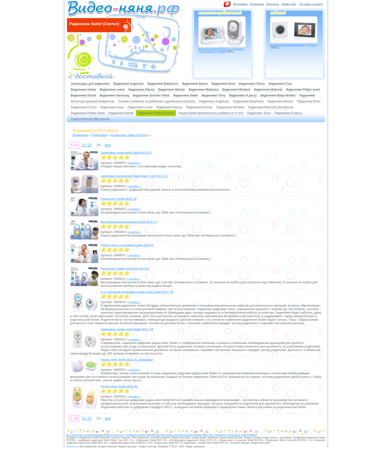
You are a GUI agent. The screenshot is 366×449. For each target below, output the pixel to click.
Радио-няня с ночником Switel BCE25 (127, 245)
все (108, 145)
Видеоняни (240, 4)
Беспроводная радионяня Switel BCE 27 (129, 222)
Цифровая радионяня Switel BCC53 (126, 152)
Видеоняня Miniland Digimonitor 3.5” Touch (293, 45)
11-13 (86, 145)
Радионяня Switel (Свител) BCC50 (125, 268)
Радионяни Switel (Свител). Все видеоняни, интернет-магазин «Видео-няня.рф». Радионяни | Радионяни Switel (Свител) (191, 435)
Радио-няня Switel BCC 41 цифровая (127, 359)
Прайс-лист (288, 4)
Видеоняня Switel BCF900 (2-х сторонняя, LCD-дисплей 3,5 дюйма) (221, 50)
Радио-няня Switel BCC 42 (119, 386)
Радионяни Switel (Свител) (156, 113)
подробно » (134, 163)
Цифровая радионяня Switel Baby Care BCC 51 (134, 176)
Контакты (272, 4)
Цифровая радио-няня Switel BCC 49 (127, 329)
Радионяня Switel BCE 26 (119, 199)
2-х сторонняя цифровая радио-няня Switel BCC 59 (137, 292)
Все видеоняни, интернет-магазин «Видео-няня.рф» (95, 435)
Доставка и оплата (311, 4)
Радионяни (257, 4)
